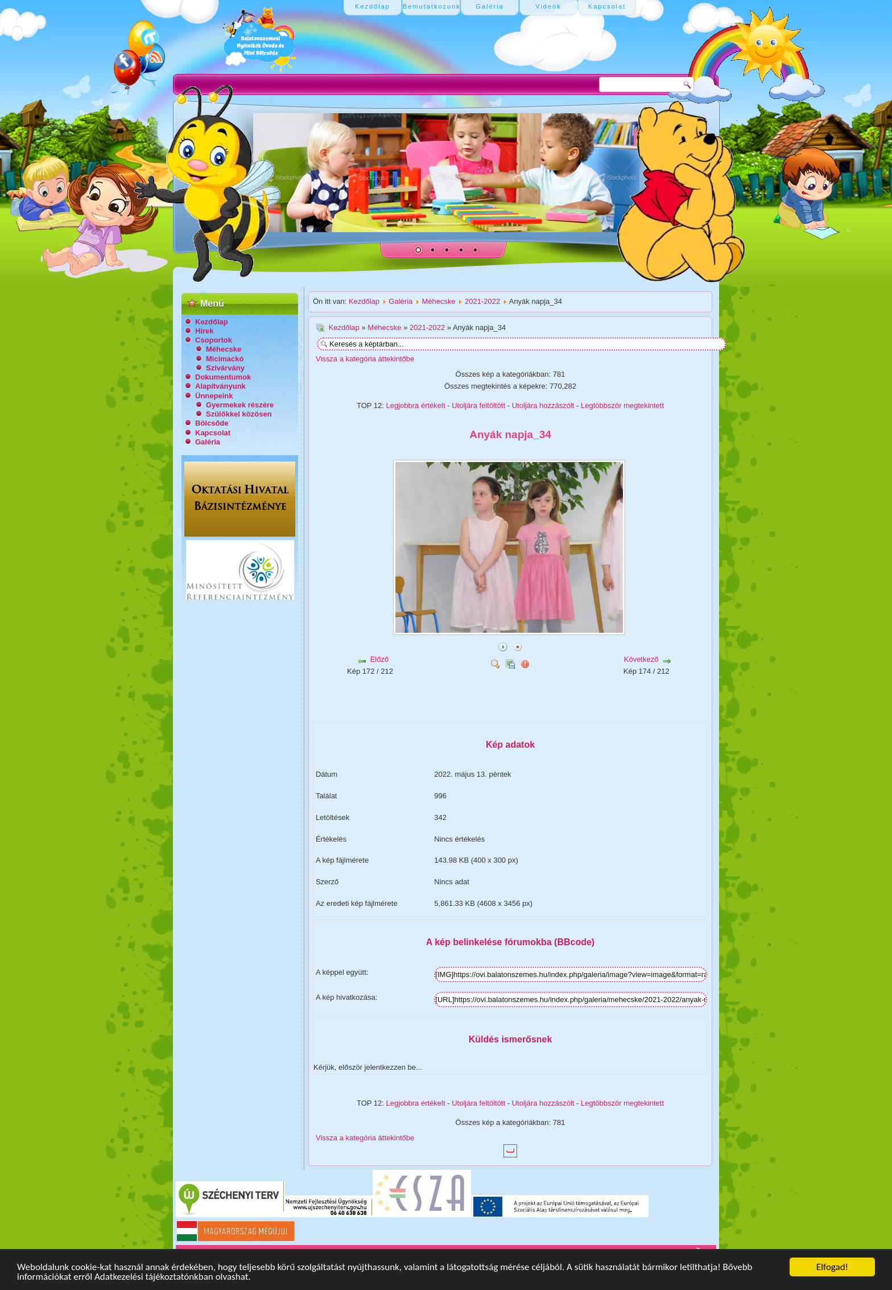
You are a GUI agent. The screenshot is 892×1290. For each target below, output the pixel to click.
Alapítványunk (220, 386)
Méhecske (223, 349)
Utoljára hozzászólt (543, 405)
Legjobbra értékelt (415, 405)
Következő (641, 659)
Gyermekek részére (240, 405)
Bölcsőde (212, 423)
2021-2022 (482, 301)
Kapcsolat (212, 432)
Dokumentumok (223, 377)
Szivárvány (225, 368)
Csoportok (213, 340)
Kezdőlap (211, 322)
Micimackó (224, 359)
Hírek (204, 331)
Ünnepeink (214, 395)
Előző (379, 659)
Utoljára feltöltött (478, 405)
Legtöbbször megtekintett (622, 405)
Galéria (207, 442)
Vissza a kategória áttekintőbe (365, 359)
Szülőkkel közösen (239, 414)
